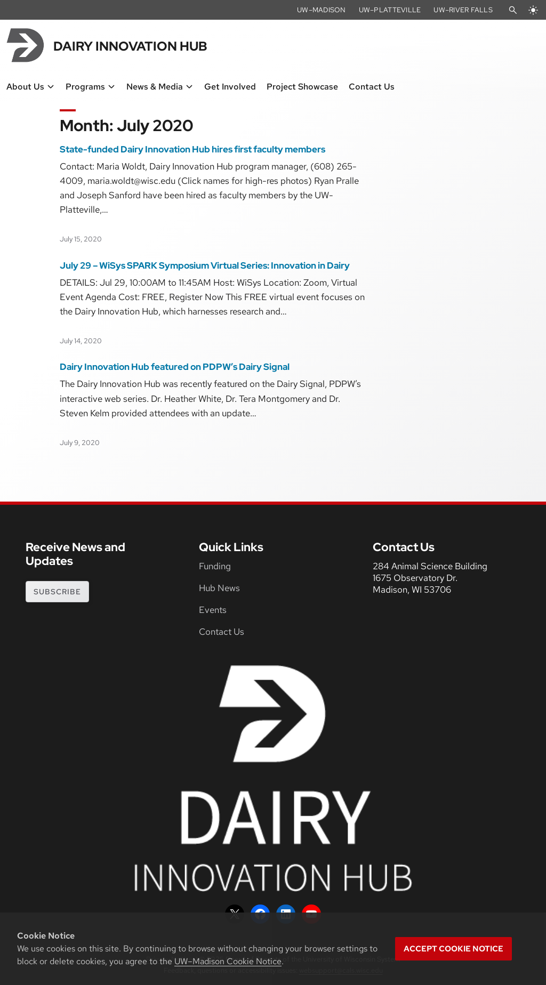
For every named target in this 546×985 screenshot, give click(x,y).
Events (213, 610)
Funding (215, 566)
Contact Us (221, 631)
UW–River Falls (463, 9)
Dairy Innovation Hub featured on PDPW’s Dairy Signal (175, 366)
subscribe (57, 591)
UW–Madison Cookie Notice (228, 961)
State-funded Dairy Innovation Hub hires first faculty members (192, 149)
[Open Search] (513, 10)
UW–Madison (321, 9)
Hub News (219, 588)
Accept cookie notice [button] (453, 948)
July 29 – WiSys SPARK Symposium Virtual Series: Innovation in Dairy (205, 265)
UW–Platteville (390, 9)
